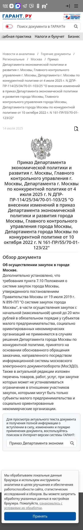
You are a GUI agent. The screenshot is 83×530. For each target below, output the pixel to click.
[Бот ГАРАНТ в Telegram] (31, 6)
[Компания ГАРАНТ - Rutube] (44, 6)
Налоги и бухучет (49, 36)
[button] (68, 6)
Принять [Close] (40, 516)
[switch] (9, 26)
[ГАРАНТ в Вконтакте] (5, 6)
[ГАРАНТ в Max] (18, 6)
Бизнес (74, 36)
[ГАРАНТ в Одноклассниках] (38, 6)
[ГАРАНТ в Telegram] (24, 6)
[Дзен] (11, 6)
